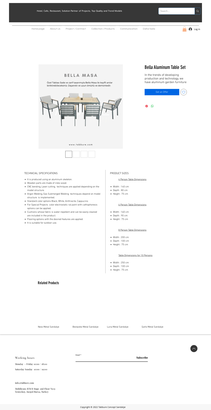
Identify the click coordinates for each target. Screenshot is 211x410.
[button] (55, 28)
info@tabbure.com (24, 382)
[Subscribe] (140, 357)
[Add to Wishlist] (183, 92)
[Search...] (174, 11)
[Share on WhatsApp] (152, 106)
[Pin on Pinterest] (146, 106)
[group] (105, 312)
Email (78, 355)
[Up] (193, 348)
